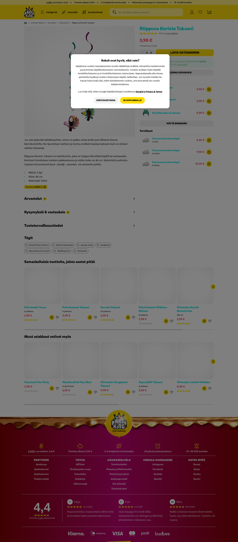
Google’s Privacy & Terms (149, 91)
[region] (120, 81)
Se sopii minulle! (132, 100)
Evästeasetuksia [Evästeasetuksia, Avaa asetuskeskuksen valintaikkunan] (105, 100)
